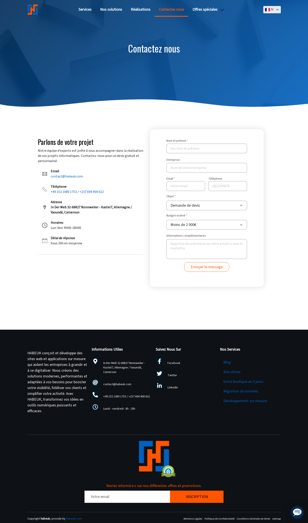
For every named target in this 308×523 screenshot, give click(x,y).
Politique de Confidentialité (219, 519)
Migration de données (240, 391)
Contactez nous (171, 9)
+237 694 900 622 (91, 191)
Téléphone (215, 179)
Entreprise (173, 160)
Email (169, 179)
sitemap (276, 519)
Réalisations (140, 9)
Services (85, 9)
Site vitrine (231, 372)
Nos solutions (111, 9)
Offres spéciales (205, 9)
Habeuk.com (74, 519)
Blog (227, 362)
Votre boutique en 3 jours (243, 381)
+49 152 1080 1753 (64, 191)
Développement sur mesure (245, 401)
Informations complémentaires (186, 236)
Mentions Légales (192, 519)
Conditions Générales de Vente (253, 519)
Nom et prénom (176, 141)
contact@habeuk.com (67, 176)
